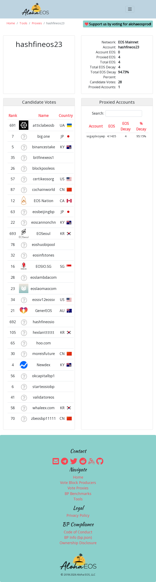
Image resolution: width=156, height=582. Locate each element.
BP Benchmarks (78, 493)
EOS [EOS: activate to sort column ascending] (111, 126)
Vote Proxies (78, 487)
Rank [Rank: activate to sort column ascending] (13, 115)
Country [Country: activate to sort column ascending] (66, 115)
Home (10, 23)
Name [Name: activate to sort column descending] (43, 115)
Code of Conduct (78, 531)
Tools (23, 23)
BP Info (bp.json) (78, 537)
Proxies (37, 23)
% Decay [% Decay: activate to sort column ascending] (141, 126)
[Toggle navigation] (130, 9)
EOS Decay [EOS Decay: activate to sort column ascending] (126, 126)
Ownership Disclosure (78, 542)
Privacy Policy (78, 515)
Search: (117, 113)
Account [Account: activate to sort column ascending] (96, 126)
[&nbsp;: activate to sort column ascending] (24, 115)
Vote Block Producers (78, 482)
